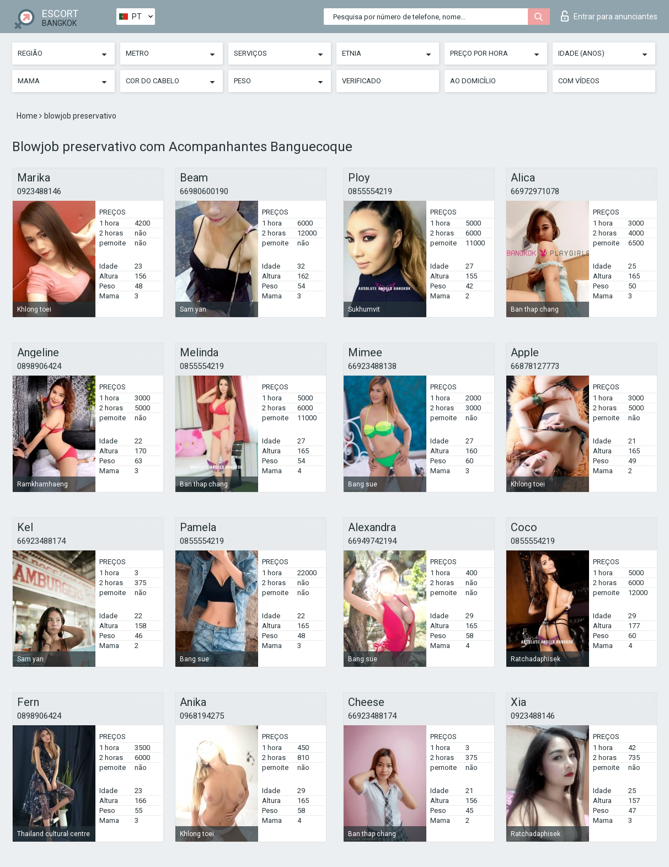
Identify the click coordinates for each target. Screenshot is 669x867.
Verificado (361, 81)
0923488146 (39, 191)
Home (28, 115)
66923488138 (372, 366)
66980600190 (204, 191)
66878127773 (535, 366)
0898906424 (39, 366)
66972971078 (535, 191)
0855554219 (370, 191)
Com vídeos (579, 81)
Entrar (609, 16)
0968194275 (202, 716)
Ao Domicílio (473, 81)
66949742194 (372, 541)
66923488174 (41, 541)
